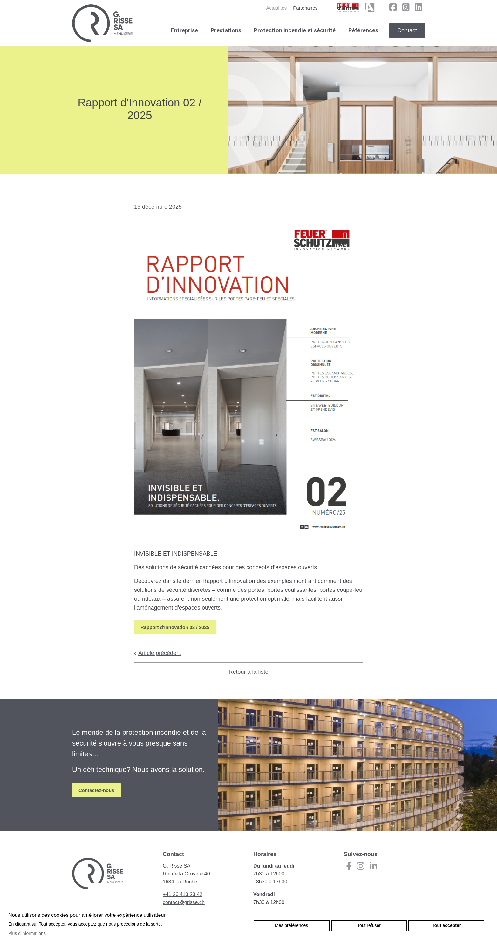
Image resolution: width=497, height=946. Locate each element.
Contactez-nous (96, 790)
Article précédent (157, 653)
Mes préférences (291, 925)
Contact (407, 30)
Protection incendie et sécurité (295, 30)
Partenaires (305, 7)
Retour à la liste (248, 672)
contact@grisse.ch (184, 902)
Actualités (276, 7)
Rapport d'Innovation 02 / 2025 (174, 627)
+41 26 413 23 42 (182, 894)
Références (363, 30)
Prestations (226, 30)
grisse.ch (102, 23)
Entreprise (184, 30)
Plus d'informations (27, 933)
